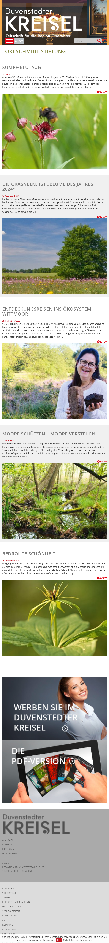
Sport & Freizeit (11, 911)
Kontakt (7, 844)
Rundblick (8, 888)
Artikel (6, 897)
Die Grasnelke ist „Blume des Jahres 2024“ (47, 186)
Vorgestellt (9, 892)
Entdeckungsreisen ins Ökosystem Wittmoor (46, 311)
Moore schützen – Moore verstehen (48, 434)
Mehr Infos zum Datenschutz (77, 939)
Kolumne (7, 924)
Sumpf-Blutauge (23, 67)
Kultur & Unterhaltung (16, 902)
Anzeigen (7, 839)
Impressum (8, 849)
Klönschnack (10, 929)
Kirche (6, 920)
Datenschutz (9, 853)
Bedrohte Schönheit (28, 554)
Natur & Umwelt (11, 906)
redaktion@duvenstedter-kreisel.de (23, 867)
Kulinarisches (10, 915)
